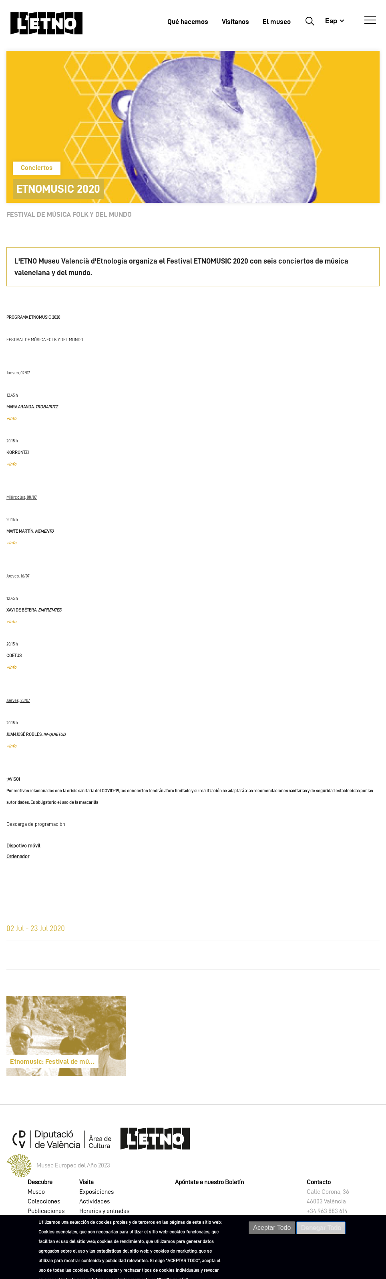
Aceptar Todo (272, 1227)
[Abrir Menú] (370, 20)
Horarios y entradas (104, 1211)
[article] (66, 1036)
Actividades (94, 1201)
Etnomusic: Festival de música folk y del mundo (54, 1061)
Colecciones (44, 1201)
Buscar (310, 21)
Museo (36, 1192)
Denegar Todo (321, 1227)
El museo (277, 21)
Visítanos (235, 21)
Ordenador (17, 856)
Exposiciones (96, 1192)
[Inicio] (46, 23)
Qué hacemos (187, 21)
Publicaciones (46, 1211)
